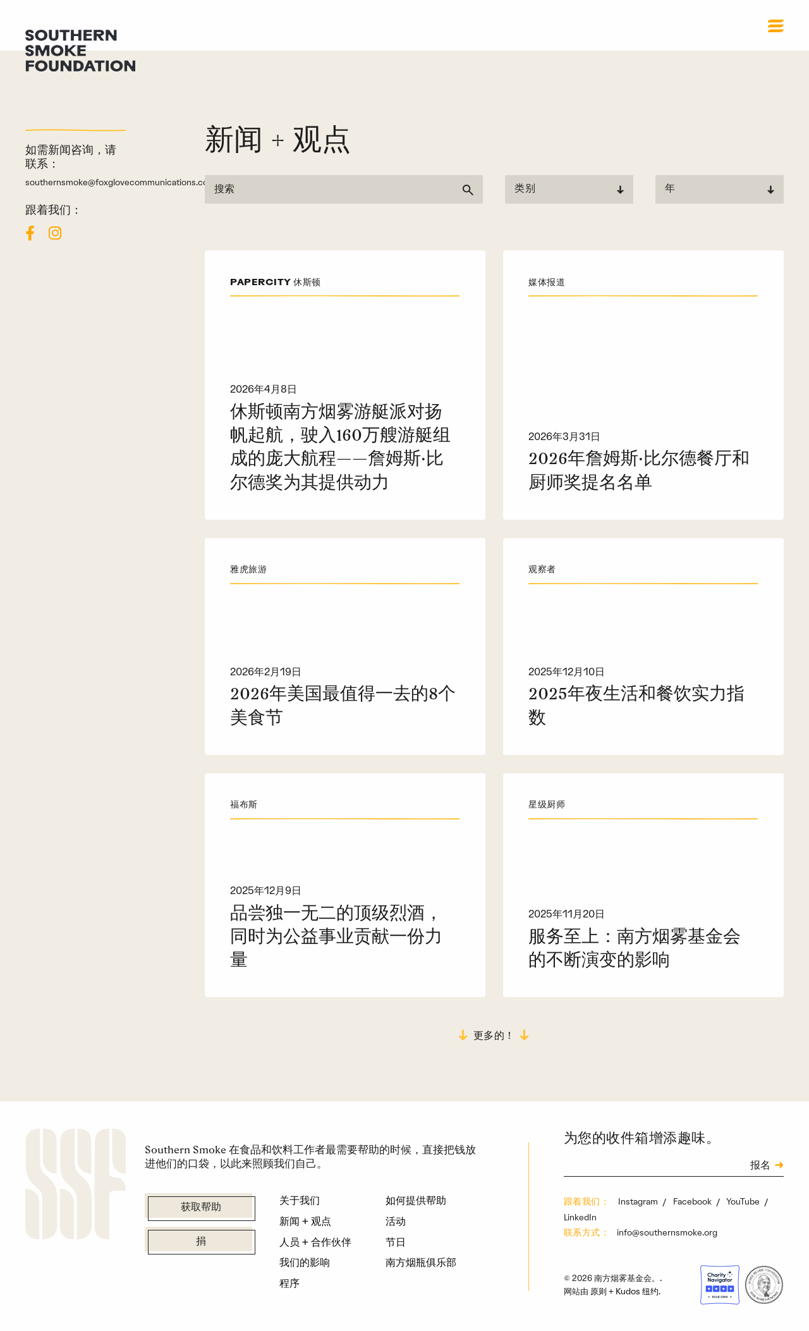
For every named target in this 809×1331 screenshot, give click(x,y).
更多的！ (494, 1036)
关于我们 (299, 1200)
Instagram (639, 1201)
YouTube (744, 1201)
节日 (396, 1242)
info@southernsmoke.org (667, 1232)
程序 (289, 1283)
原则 (598, 1291)
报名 (760, 1166)
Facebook (693, 1201)
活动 (396, 1221)
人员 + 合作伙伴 (315, 1242)
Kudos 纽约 (637, 1291)
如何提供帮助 (416, 1200)
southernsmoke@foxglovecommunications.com (120, 182)
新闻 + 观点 (305, 1221)
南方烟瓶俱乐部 (421, 1262)
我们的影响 (304, 1262)
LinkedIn (580, 1217)
